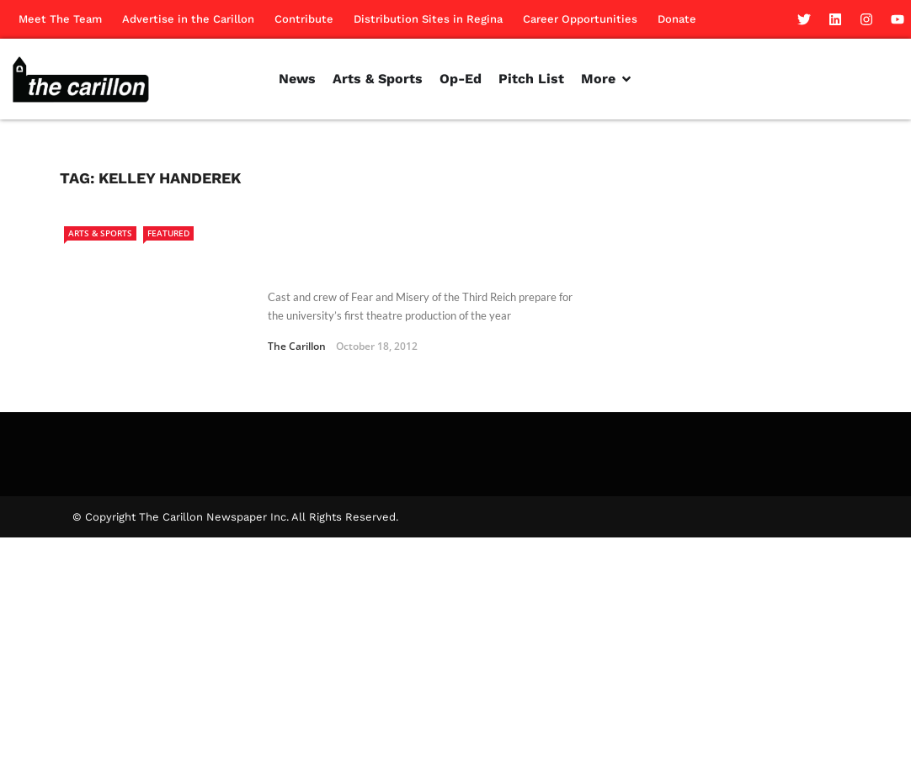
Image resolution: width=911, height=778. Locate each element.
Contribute (303, 19)
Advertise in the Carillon (188, 19)
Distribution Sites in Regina (428, 19)
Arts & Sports (100, 233)
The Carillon (297, 346)
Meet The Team (60, 19)
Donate (677, 19)
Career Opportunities (580, 19)
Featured (168, 233)
